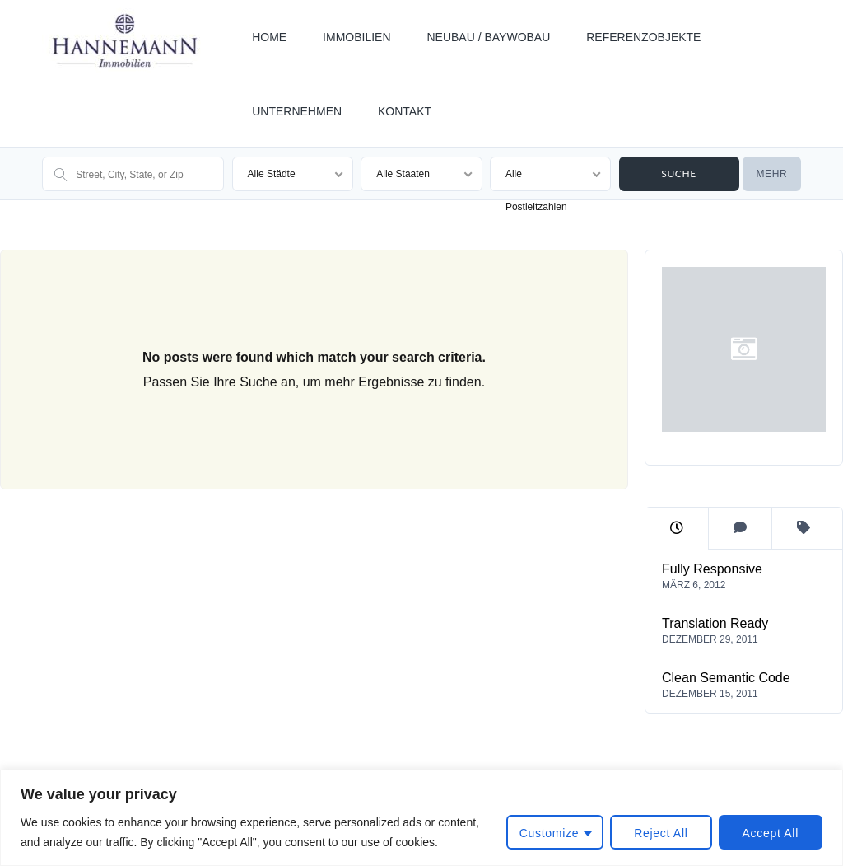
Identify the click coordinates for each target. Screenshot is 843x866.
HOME (269, 37)
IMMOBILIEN (356, 37)
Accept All (771, 833)
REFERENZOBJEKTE (643, 37)
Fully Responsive (712, 569)
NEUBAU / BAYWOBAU (488, 37)
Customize (549, 833)
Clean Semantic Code (726, 678)
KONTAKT (404, 111)
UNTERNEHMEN (297, 111)
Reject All (660, 833)
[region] (421, 818)
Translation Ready (715, 623)
